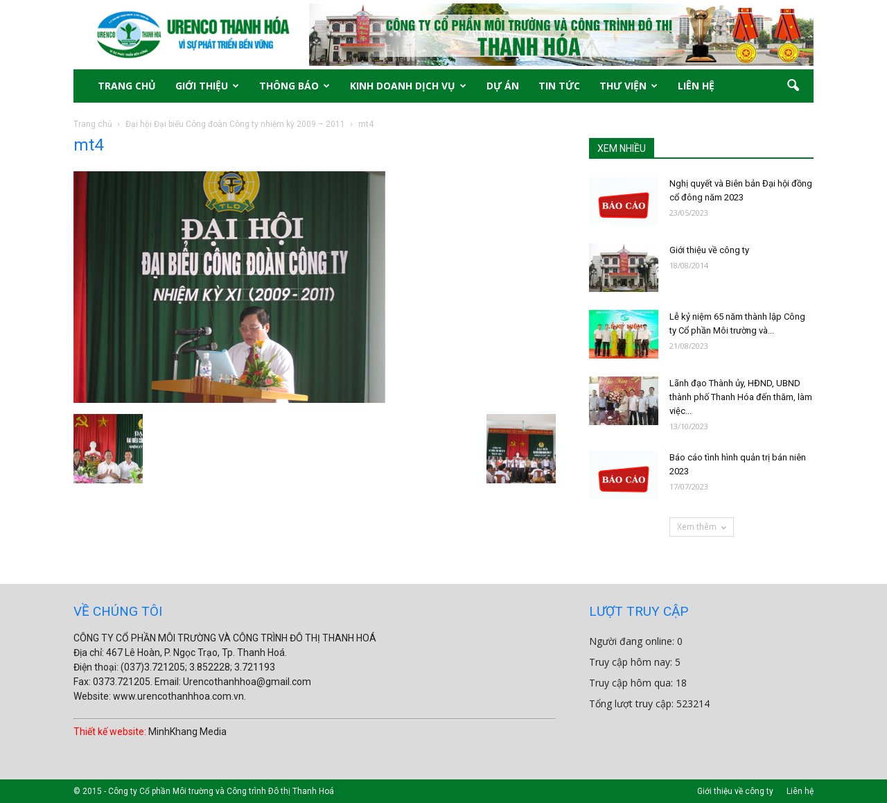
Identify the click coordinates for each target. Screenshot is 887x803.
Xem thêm (701, 527)
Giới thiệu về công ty (709, 250)
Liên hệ (800, 791)
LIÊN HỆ (696, 85)
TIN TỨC (559, 85)
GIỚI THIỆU (207, 85)
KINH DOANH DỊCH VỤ (408, 85)
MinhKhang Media (187, 731)
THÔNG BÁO (294, 85)
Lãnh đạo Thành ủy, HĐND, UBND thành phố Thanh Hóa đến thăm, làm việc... (740, 397)
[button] (792, 86)
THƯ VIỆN (628, 85)
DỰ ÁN (502, 85)
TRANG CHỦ (127, 85)
